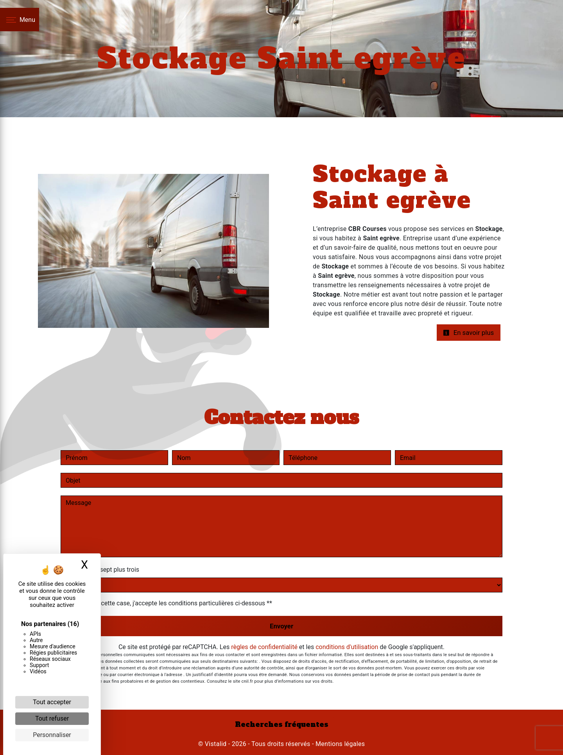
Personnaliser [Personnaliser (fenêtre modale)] (52, 735)
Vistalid (216, 744)
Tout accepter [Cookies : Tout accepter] (52, 702)
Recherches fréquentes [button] (281, 724)
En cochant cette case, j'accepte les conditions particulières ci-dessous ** (170, 603)
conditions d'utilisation (347, 647)
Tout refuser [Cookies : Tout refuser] (52, 718)
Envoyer (281, 626)
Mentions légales (339, 744)
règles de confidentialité (264, 647)
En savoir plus (468, 332)
